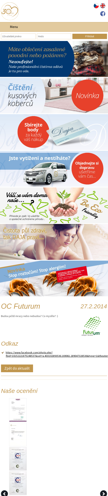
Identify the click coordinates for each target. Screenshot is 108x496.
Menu (14, 27)
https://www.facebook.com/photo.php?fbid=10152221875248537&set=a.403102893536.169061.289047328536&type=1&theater (57, 354)
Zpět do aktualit (17, 368)
